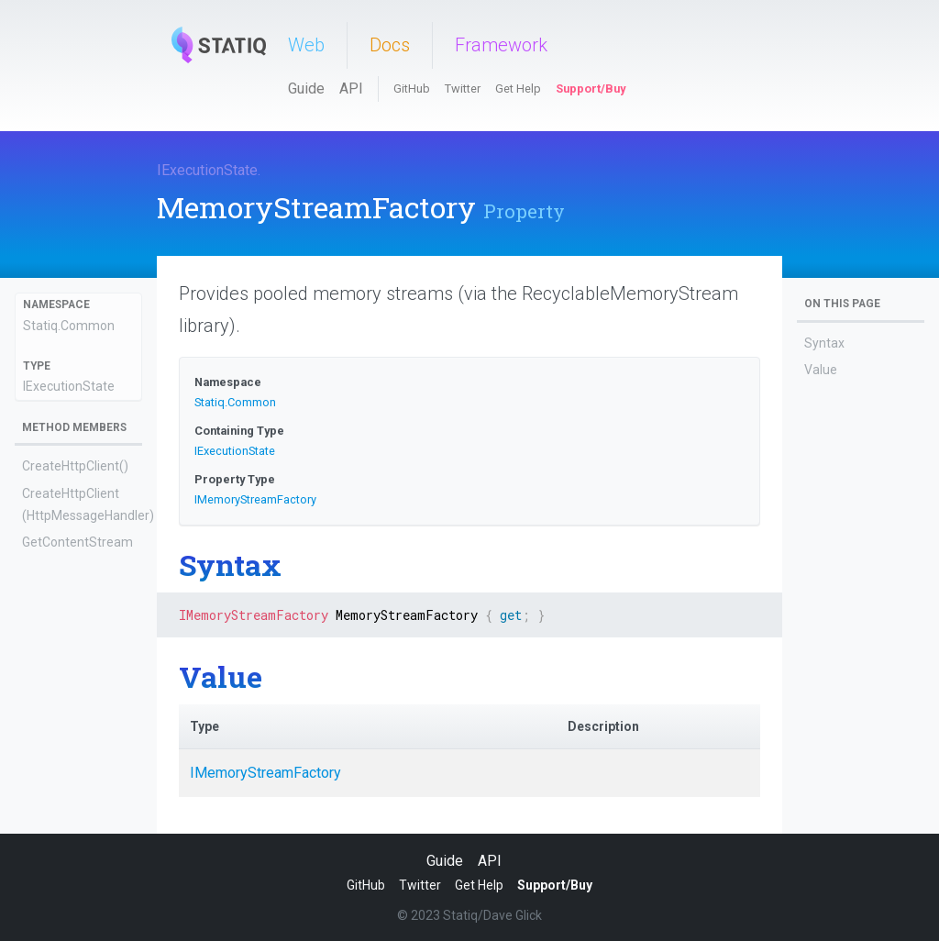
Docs (390, 45)
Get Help (518, 88)
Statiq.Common (69, 325)
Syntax (824, 343)
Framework (501, 45)
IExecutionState (207, 170)
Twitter (463, 88)
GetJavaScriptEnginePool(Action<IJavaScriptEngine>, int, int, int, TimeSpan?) (77, 636)
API (351, 88)
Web (306, 45)
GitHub (411, 88)
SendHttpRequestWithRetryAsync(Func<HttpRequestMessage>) (76, 753)
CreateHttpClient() (75, 466)
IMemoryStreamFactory (255, 499)
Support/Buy (590, 88)
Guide (306, 88)
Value (820, 369)
